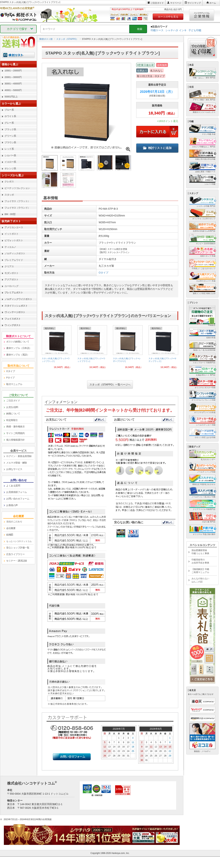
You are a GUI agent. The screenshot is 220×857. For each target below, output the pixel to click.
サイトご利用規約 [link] (15, 433)
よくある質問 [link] (13, 485)
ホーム (212, 3)
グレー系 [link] (9, 122)
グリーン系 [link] (10, 135)
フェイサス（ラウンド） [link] (17, 207)
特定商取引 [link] (12, 420)
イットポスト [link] (11, 233)
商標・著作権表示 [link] (15, 426)
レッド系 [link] (9, 148)
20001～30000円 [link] (13, 77)
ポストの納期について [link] (17, 341)
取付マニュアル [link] (14, 384)
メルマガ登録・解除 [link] (16, 462)
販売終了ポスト (11, 221)
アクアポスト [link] (11, 279)
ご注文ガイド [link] (13, 400)
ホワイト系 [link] (10, 116)
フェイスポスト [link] (13, 318)
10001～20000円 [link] (13, 70)
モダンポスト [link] (11, 273)
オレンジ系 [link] (10, 168)
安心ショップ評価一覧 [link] (17, 547)
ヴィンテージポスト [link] (15, 312)
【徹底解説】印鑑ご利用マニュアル (200, 571)
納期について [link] (13, 413)
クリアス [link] (9, 266)
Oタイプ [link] (10, 371)
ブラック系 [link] (10, 129)
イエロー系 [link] (10, 162)
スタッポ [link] (9, 194)
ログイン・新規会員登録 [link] (19, 456)
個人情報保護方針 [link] (15, 439)
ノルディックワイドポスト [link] (18, 299)
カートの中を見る (168, 16)
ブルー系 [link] (9, 109)
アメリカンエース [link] (14, 227)
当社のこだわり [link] (14, 521)
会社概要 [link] (10, 528)
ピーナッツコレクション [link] (17, 188)
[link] (57, 348)
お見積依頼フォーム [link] (16, 492)
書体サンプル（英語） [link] (17, 354)
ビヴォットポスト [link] (14, 240)
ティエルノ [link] (10, 247)
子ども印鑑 (194, 30)
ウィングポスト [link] (13, 325)
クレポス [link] (9, 181)
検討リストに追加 (157, 147)
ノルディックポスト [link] (15, 253)
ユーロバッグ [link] (11, 286)
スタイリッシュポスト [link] (16, 305)
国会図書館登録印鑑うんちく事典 (200, 552)
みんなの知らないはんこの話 (200, 580)
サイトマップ (194, 3)
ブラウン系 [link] (10, 142)
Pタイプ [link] (10, 377)
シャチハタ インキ (176, 30)
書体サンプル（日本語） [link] (19, 348)
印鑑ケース (157, 30)
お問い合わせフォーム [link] (17, 498)
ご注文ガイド (157, 3)
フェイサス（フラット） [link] (17, 201)
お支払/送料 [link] (12, 407)
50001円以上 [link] (11, 96)
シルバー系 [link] (10, 155)
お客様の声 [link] (12, 505)
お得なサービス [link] (14, 469)
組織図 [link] (9, 534)
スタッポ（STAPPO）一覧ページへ (110, 384)
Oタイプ (103, 272)
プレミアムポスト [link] (14, 292)
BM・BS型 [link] (10, 214)
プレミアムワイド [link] (14, 260)
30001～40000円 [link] (13, 83)
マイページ (175, 3)
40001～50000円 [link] (13, 90)
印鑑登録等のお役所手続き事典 (200, 561)
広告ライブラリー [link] (15, 554)
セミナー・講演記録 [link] (16, 560)
